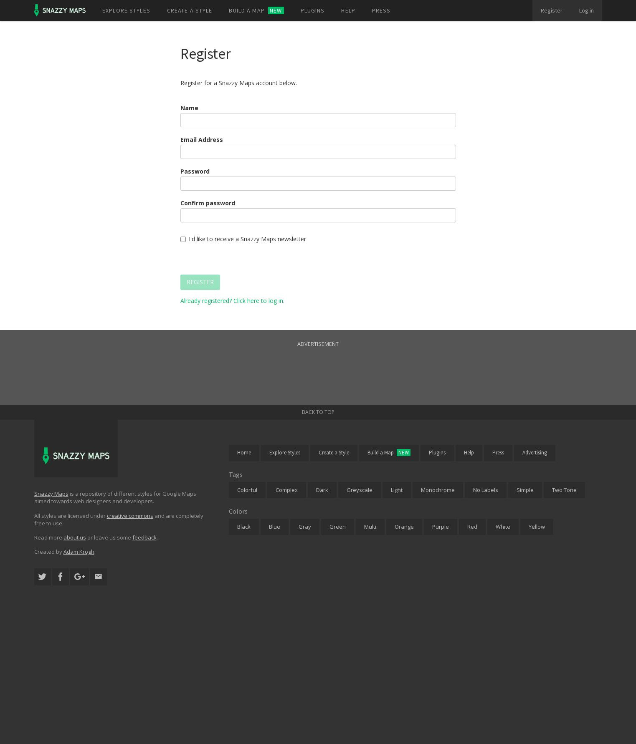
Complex (287, 490)
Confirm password (207, 203)
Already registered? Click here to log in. (232, 301)
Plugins (313, 10)
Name (189, 108)
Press (381, 10)
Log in (586, 10)
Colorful (247, 490)
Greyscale (359, 490)
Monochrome (438, 490)
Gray (305, 526)
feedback (144, 537)
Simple (525, 490)
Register (552, 10)
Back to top (318, 412)
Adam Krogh (78, 551)
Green (337, 526)
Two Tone (564, 490)
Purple (440, 526)
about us (74, 537)
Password (195, 171)
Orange (404, 526)
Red (472, 526)
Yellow (537, 526)
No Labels (485, 490)
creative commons (130, 516)
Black (244, 526)
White (503, 526)
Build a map (256, 10)
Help (348, 10)
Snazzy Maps (51, 493)
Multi (370, 526)
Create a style (190, 10)
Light (397, 490)
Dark (322, 490)
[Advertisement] (318, 367)
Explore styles (126, 10)
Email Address (201, 140)
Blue (274, 526)
